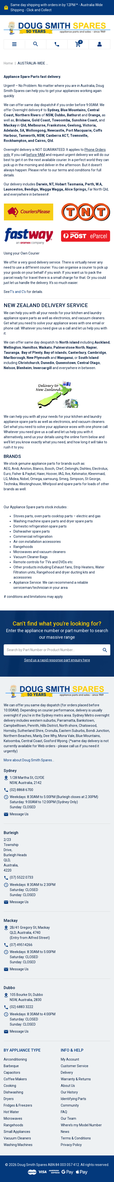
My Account (70, 1059)
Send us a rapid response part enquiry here (57, 660)
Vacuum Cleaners (17, 1138)
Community (70, 1105)
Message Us (19, 814)
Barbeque (11, 1066)
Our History (69, 1092)
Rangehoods (13, 1125)
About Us (68, 1086)
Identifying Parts (73, 1099)
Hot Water (11, 1112)
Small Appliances (17, 1132)
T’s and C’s (18, 292)
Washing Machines (18, 1145)
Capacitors (12, 1072)
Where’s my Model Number (81, 1125)
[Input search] (52, 649)
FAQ (64, 1112)
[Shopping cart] (78, 44)
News (65, 1132)
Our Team (68, 1118)
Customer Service (74, 1066)
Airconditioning (15, 1059)
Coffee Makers (15, 1079)
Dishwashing (13, 1092)
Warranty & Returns (76, 1079)
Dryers (9, 1099)
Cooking (10, 1086)
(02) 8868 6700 (21, 790)
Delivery (67, 1072)
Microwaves (13, 1118)
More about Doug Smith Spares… (29, 760)
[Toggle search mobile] (35, 44)
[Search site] (105, 649)
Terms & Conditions (76, 1138)
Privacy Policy (71, 1145)
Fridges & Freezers (18, 1105)
